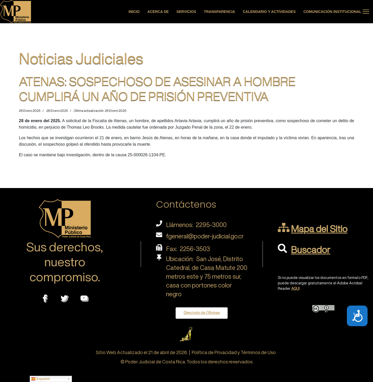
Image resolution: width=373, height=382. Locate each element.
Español (40, 379)
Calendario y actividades (269, 12)
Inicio (134, 12)
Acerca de (158, 12)
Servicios (186, 12)
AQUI (295, 288)
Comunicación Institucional (332, 12)
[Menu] (366, 11)
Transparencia (219, 12)
